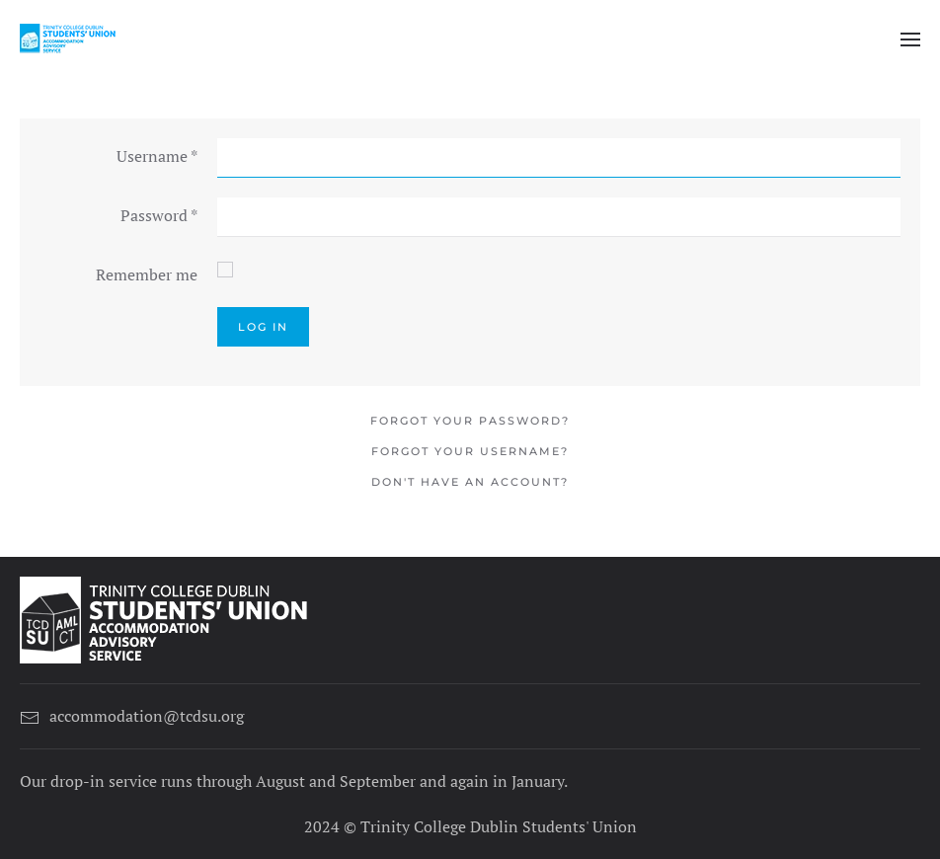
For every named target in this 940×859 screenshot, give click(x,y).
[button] (910, 39)
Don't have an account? (470, 482)
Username (157, 156)
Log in (263, 327)
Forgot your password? (470, 421)
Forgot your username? (470, 451)
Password (158, 215)
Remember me (146, 274)
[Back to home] (69, 39)
